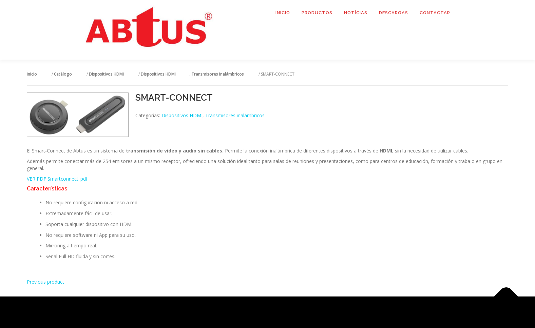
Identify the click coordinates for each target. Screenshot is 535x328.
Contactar (435, 12)
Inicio (282, 12)
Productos (317, 12)
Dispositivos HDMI (182, 115)
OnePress (276, 312)
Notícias (355, 12)
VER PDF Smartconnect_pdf (57, 179)
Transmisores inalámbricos (235, 115)
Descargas (393, 12)
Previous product (45, 282)
